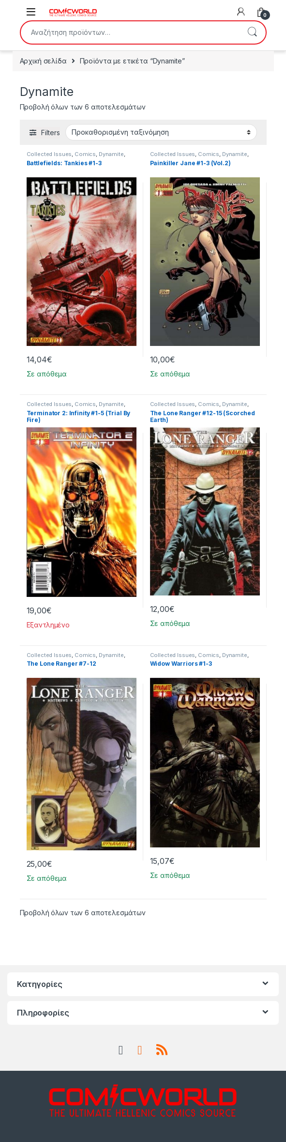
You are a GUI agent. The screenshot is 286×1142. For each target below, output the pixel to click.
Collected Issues (49, 154)
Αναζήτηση (252, 32)
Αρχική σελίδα (43, 61)
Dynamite (111, 154)
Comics (85, 154)
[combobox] (130, 32)
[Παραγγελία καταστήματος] (161, 132)
